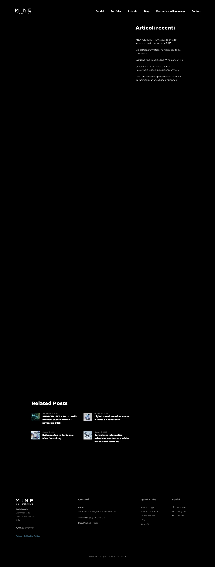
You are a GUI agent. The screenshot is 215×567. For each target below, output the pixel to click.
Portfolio (116, 11)
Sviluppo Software (149, 511)
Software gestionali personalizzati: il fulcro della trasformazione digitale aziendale (158, 78)
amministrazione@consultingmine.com (97, 511)
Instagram (181, 511)
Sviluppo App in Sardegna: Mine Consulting (159, 60)
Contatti (196, 11)
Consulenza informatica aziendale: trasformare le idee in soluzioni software (157, 68)
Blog (146, 11)
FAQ (143, 520)
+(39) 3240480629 (96, 517)
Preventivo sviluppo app (170, 11)
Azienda (132, 11)
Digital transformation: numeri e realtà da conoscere (158, 51)
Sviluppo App (147, 507)
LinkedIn (180, 515)
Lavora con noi (148, 515)
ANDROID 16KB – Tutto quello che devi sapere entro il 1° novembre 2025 (157, 41)
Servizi (100, 11)
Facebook (181, 507)
